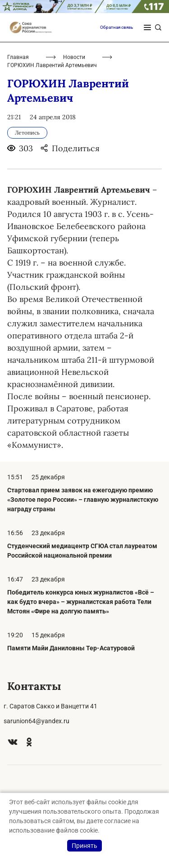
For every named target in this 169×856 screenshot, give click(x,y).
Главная (18, 57)
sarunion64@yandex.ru (36, 721)
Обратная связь (116, 27)
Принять (84, 845)
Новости (74, 57)
